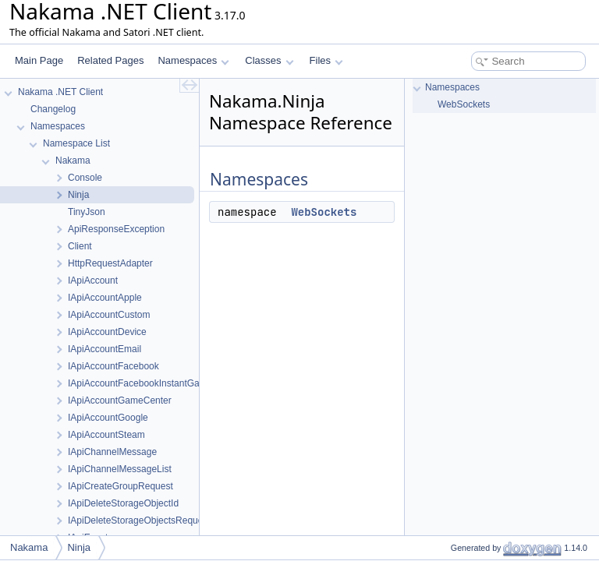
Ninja (78, 547)
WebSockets (323, 212)
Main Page (39, 60)
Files (326, 60)
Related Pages (110, 60)
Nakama (29, 547)
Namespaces (193, 60)
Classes (269, 60)
